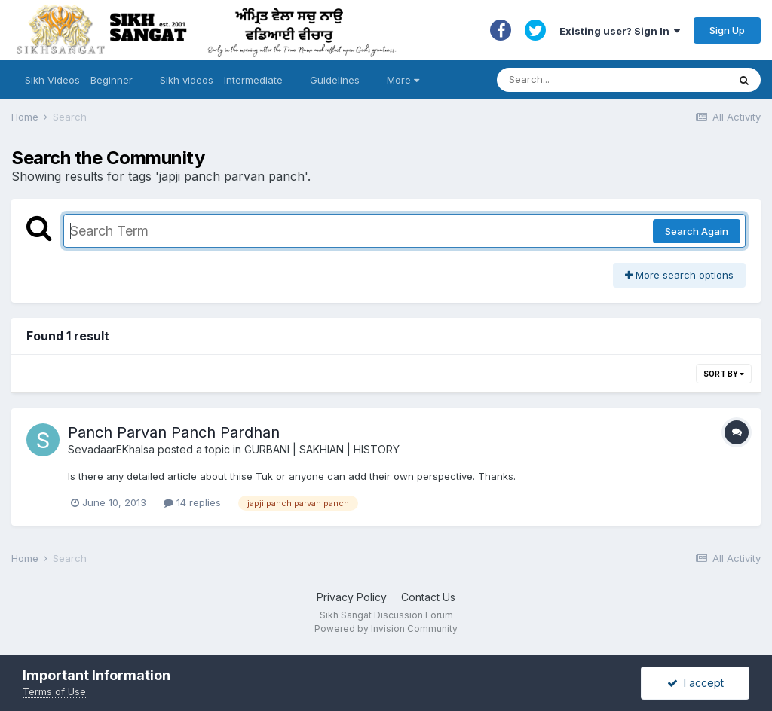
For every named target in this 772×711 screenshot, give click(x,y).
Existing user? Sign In (619, 31)
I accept (695, 682)
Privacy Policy (352, 596)
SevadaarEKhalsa (111, 449)
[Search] (597, 80)
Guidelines (335, 80)
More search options (679, 275)
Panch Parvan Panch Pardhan (174, 432)
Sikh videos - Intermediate (221, 80)
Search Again (696, 231)
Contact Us (428, 596)
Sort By (723, 373)
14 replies (192, 502)
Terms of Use (54, 691)
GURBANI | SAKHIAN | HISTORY (322, 449)
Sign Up (727, 30)
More (403, 80)
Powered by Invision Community (386, 628)
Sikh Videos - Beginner (79, 80)
